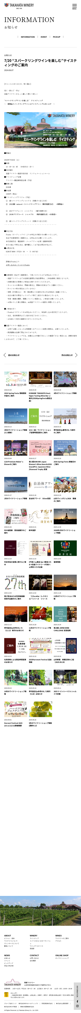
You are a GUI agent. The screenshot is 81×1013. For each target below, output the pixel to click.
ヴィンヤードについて (11, 943)
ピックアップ (8, 963)
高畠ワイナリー (19, 6)
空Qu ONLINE (9, 966)
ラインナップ (34, 938)
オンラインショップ (62, 958)
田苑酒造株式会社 (47, 1003)
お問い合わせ (34, 958)
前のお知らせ (14, 355)
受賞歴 (32, 948)
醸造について (8, 946)
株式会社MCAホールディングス (28, 1003)
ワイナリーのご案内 (62, 938)
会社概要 (33, 961)
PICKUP (56, 37)
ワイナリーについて (11, 941)
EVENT (44, 37)
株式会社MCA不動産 (10, 1006)
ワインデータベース (36, 946)
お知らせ (7, 958)
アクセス (58, 941)
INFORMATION (28, 37)
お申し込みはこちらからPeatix (18, 265)
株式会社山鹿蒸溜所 (62, 1003)
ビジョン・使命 (9, 938)
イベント (7, 961)
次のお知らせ (67, 355)
